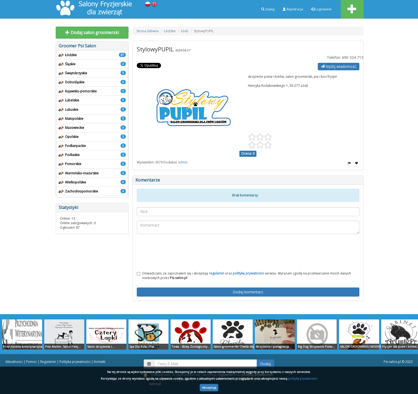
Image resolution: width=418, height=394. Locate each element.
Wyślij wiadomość (338, 66)
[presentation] (247, 253)
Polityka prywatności (74, 361)
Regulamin (48, 361)
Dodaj (265, 363)
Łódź (184, 31)
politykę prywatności (302, 378)
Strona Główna (147, 31)
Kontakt (99, 361)
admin (183, 162)
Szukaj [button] (268, 9)
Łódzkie (170, 31)
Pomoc (31, 361)
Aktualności (14, 361)
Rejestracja (293, 9)
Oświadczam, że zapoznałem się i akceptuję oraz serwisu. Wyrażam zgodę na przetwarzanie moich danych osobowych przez (244, 275)
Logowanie (321, 9)
